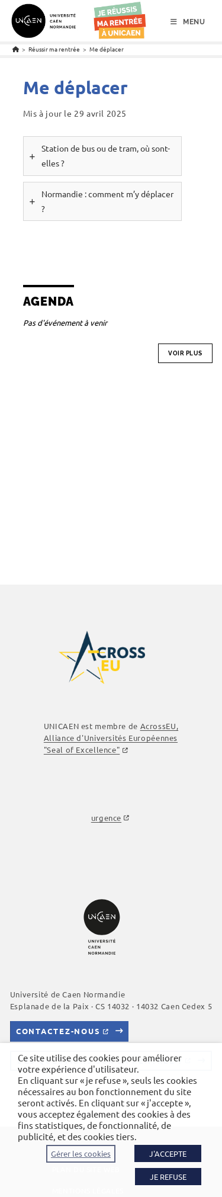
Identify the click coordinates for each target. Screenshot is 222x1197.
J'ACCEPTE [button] (167, 1153)
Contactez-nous (58, 1031)
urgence (106, 818)
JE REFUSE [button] (168, 1177)
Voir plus (185, 353)
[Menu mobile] (187, 22)
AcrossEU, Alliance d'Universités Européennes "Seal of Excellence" (111, 738)
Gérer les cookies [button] (81, 1154)
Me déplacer (106, 48)
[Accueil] (15, 48)
